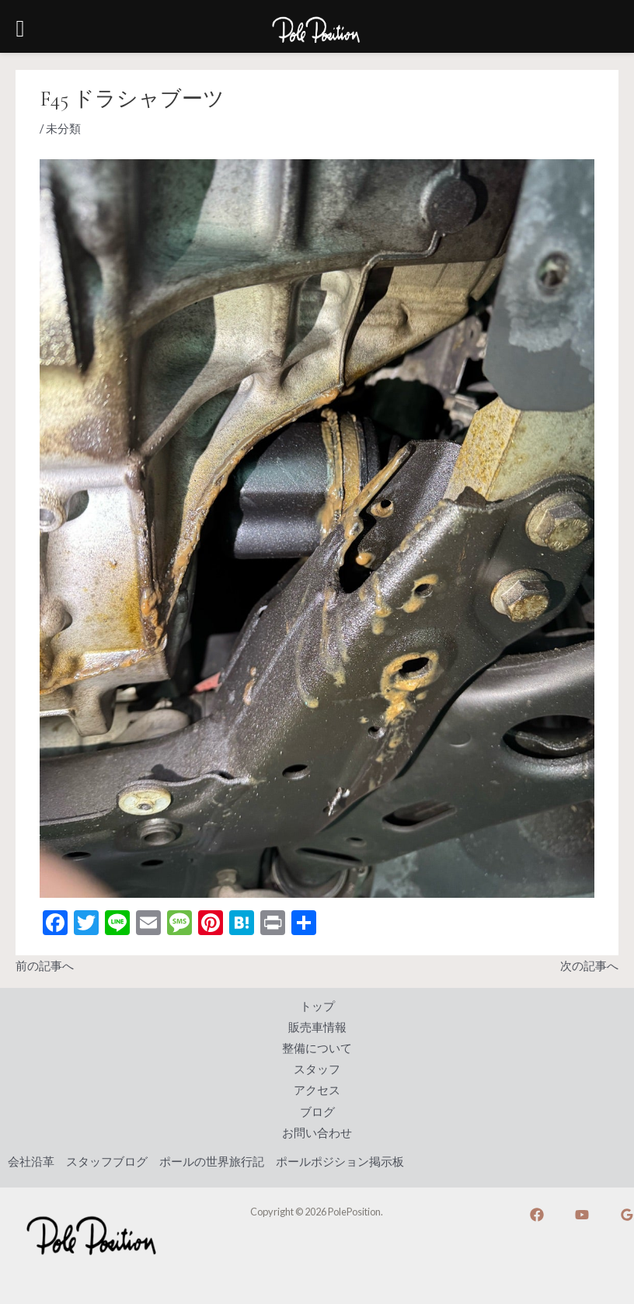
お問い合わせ (317, 1132)
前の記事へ (45, 965)
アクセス (317, 1090)
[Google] (627, 1215)
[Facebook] (537, 1215)
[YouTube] (582, 1215)
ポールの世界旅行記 (211, 1161)
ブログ (317, 1111)
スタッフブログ (107, 1161)
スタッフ (317, 1069)
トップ (317, 1006)
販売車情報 (317, 1027)
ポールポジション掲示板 (340, 1161)
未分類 (63, 128)
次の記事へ (589, 965)
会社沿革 (31, 1161)
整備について (317, 1048)
